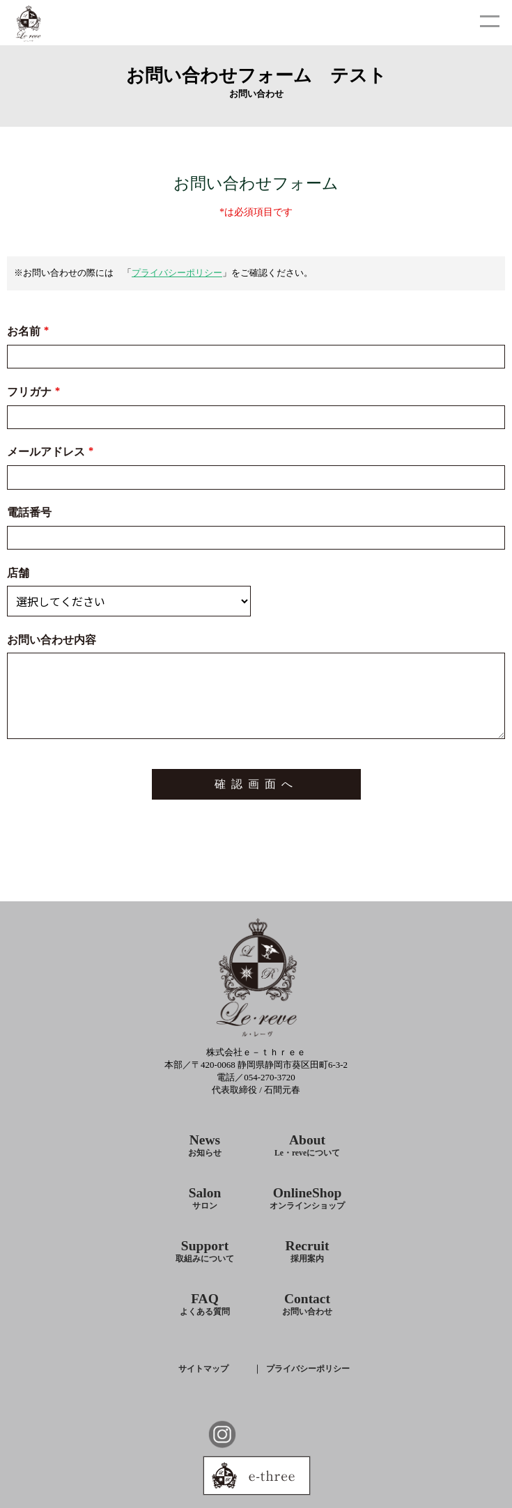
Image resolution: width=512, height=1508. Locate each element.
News (205, 1145)
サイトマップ (203, 1369)
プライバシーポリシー (177, 272)
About (307, 1145)
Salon (205, 1198)
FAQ (205, 1304)
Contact (307, 1304)
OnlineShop (307, 1198)
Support (205, 1251)
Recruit (307, 1251)
